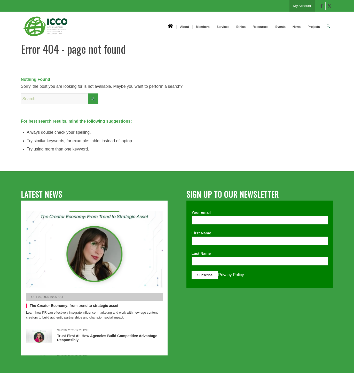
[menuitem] (171, 26)
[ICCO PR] (45, 29)
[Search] (328, 26)
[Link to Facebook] (321, 6)
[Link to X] (329, 6)
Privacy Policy (231, 275)
